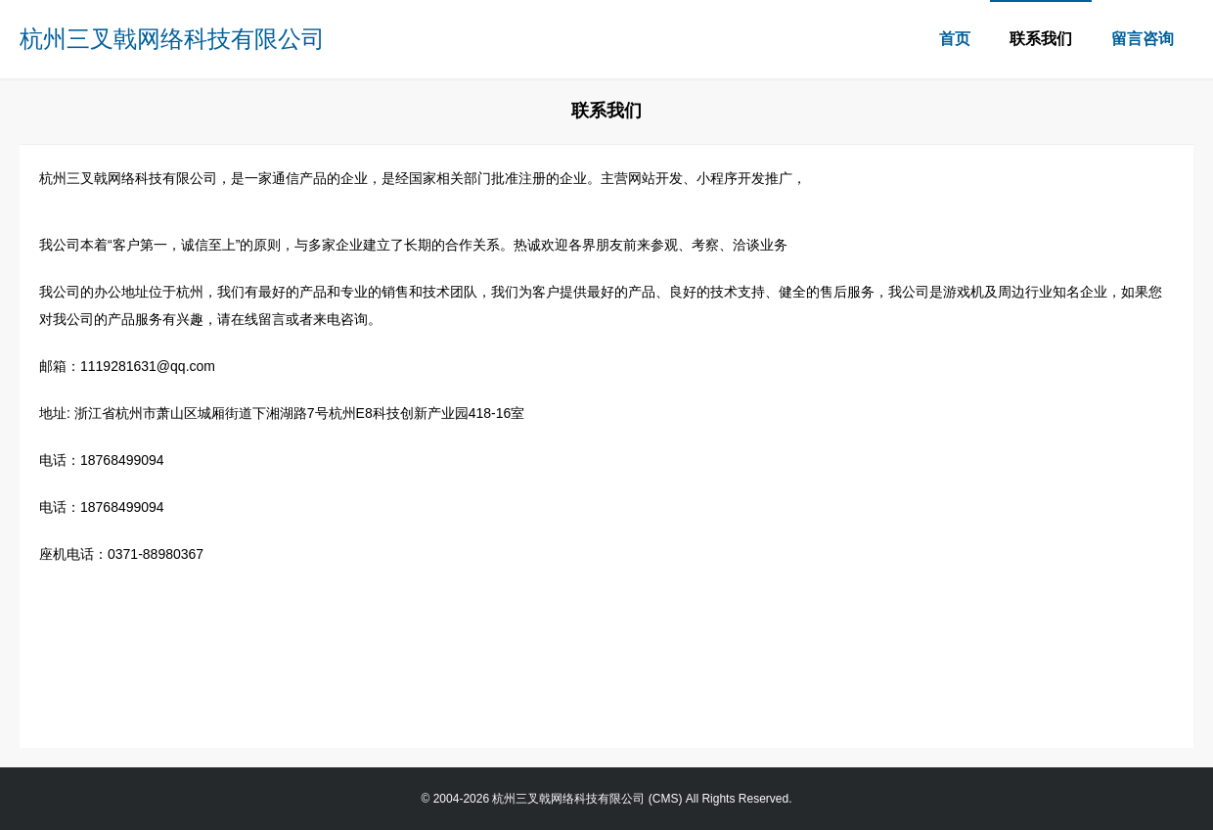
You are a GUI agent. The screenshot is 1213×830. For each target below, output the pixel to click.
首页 (954, 38)
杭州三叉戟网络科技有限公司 (172, 38)
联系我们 (1041, 38)
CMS (665, 799)
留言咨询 (1142, 38)
